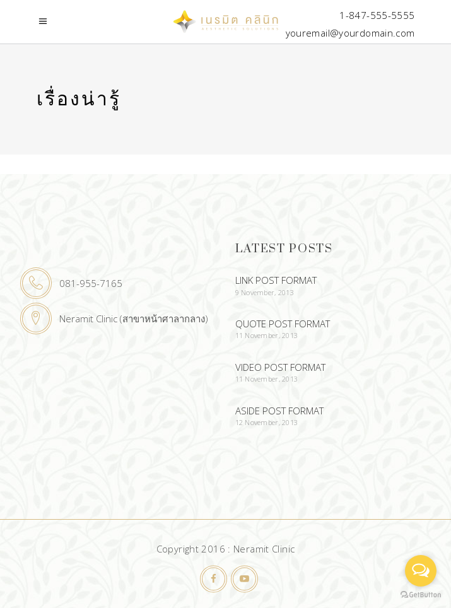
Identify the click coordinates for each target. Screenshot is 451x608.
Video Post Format (280, 367)
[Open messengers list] (420, 571)
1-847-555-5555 (376, 15)
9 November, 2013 (264, 292)
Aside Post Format (279, 410)
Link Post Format (276, 280)
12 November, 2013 (266, 422)
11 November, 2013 (266, 335)
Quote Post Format (282, 323)
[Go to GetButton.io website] (421, 595)
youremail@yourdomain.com (350, 32)
